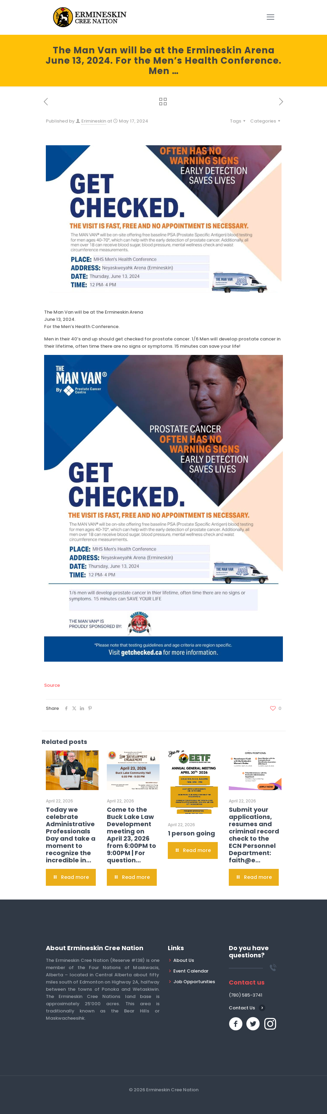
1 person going (191, 833)
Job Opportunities (194, 981)
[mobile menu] (270, 17)
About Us (183, 960)
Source (52, 685)
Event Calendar (190, 971)
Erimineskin (93, 121)
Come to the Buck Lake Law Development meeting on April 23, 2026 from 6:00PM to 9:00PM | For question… (131, 834)
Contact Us (242, 1008)
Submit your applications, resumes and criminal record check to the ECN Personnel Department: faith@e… (254, 834)
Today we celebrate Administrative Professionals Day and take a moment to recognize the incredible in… (70, 834)
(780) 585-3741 (245, 995)
